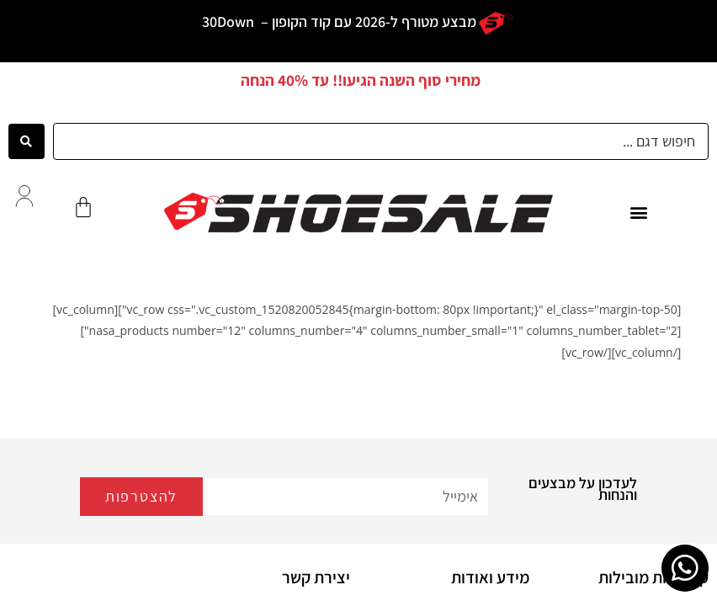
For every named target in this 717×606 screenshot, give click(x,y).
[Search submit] (26, 141)
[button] (638, 212)
